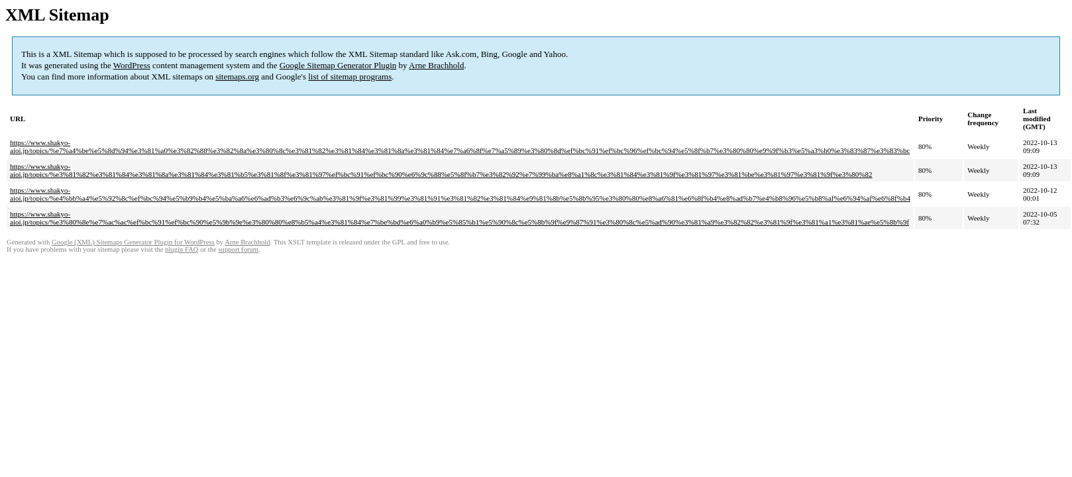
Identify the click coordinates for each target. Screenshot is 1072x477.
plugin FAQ (181, 249)
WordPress (131, 65)
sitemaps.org (237, 76)
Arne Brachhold (436, 65)
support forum (238, 249)
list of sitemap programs (350, 76)
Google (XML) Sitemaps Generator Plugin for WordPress (133, 242)
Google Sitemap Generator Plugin (338, 65)
